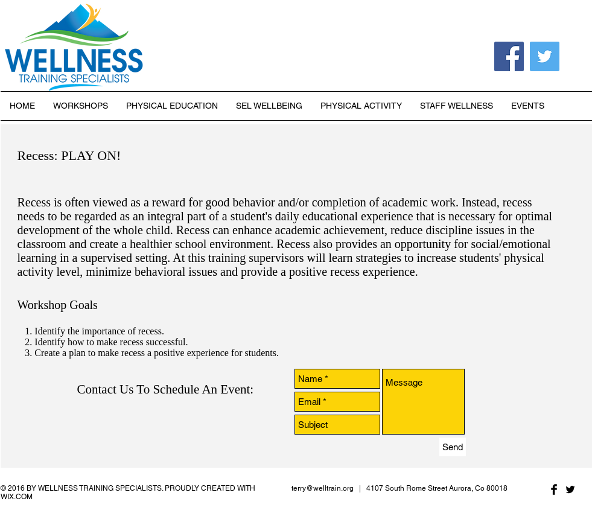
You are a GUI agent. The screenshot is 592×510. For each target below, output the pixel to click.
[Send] (452, 447)
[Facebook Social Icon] (509, 56)
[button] (172, 106)
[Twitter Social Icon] (544, 56)
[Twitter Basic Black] (570, 489)
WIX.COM (17, 496)
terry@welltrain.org (322, 488)
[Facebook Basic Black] (554, 489)
